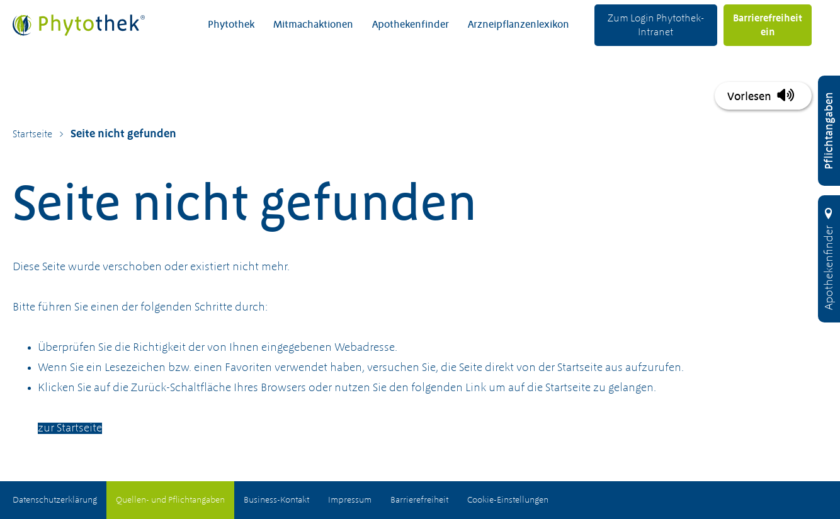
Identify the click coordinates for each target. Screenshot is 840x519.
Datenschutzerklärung (55, 500)
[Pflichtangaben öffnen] (829, 131)
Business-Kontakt (276, 500)
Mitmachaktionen (313, 25)
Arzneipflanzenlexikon (518, 25)
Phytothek (231, 25)
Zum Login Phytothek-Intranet (656, 26)
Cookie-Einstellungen (507, 500)
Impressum (350, 500)
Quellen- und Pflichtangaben (170, 500)
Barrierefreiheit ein (767, 26)
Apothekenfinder (410, 25)
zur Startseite (70, 428)
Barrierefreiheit (419, 500)
